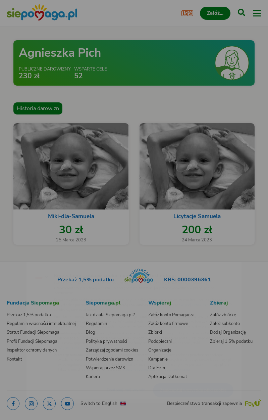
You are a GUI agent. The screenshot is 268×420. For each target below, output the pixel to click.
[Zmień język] (19, 263)
